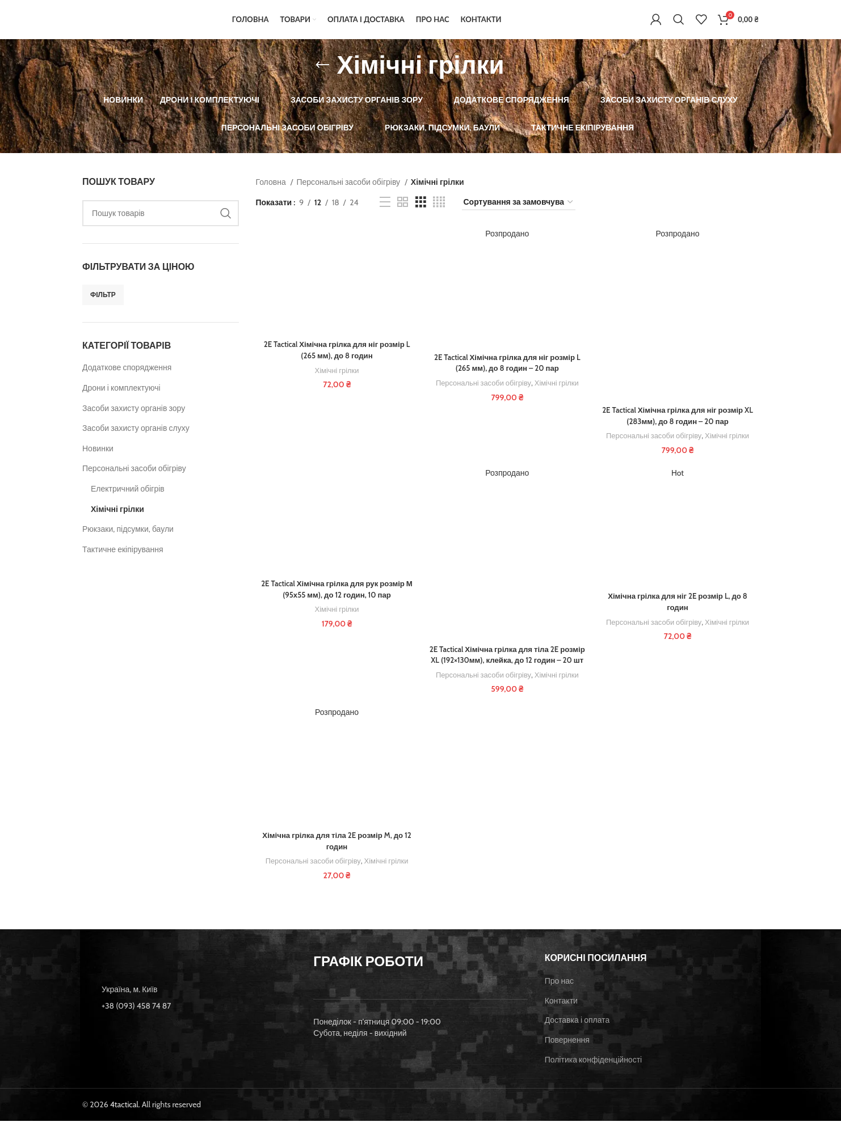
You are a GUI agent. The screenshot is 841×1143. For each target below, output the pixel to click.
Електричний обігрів (128, 501)
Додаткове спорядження (126, 380)
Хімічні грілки (117, 521)
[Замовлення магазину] (518, 214)
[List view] (385, 215)
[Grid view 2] (402, 215)
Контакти (561, 1023)
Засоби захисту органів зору (133, 420)
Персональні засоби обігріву (134, 481)
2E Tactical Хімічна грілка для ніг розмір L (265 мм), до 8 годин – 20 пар (507, 375)
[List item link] (189, 1028)
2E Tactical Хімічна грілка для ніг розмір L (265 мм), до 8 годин (335, 363)
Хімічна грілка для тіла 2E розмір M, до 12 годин (335, 866)
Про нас (559, 1003)
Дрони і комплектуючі (121, 400)
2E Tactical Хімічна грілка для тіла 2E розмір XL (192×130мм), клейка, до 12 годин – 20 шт (507, 674)
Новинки (97, 460)
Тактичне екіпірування (122, 561)
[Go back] (322, 77)
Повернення (567, 1062)
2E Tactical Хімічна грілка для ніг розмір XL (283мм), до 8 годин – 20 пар (679, 428)
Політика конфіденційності (593, 1082)
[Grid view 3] (420, 215)
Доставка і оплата (577, 1042)
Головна (272, 194)
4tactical (124, 1126)
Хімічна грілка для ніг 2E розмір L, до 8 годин (678, 615)
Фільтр (103, 306)
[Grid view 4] (439, 215)
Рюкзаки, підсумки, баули (128, 541)
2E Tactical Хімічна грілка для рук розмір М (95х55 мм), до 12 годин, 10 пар (335, 602)
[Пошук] (678, 25)
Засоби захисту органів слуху (136, 440)
